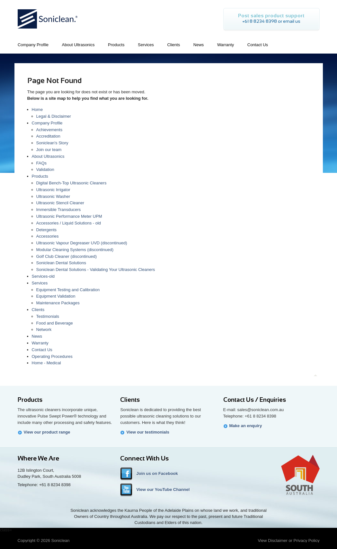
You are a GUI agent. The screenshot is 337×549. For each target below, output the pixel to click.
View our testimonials (147, 432)
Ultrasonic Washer (53, 196)
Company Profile (47, 123)
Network (44, 329)
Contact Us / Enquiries (254, 399)
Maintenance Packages (58, 302)
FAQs (41, 163)
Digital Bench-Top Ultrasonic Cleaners (71, 183)
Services (40, 283)
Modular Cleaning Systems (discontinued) (75, 249)
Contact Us (42, 349)
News (37, 336)
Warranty (40, 343)
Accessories (47, 236)
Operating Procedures (52, 356)
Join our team (49, 149)
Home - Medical (46, 362)
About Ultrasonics (48, 156)
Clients (38, 309)
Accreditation (48, 136)
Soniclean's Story (52, 142)
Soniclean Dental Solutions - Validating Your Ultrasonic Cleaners (95, 269)
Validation (45, 169)
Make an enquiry (245, 425)
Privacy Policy (307, 540)
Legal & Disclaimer (53, 116)
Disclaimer (278, 540)
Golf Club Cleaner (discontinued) (66, 256)
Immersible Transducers (58, 209)
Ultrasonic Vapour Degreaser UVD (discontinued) (81, 243)
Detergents (46, 229)
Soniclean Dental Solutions (61, 262)
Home (37, 109)
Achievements (49, 129)
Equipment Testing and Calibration (68, 289)
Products (40, 176)
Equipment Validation (55, 296)
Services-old (43, 276)
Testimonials (47, 316)
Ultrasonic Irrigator (53, 189)
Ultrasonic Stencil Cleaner (60, 202)
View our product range (47, 432)
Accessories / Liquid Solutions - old (68, 223)
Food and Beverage (54, 323)
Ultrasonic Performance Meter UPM (69, 216)
